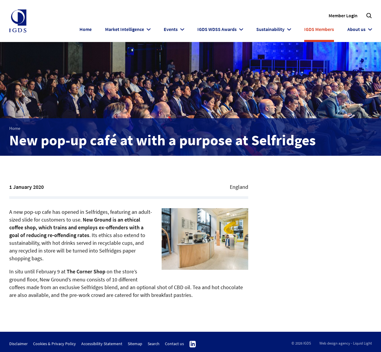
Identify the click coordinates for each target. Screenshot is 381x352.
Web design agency (334, 343)
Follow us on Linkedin (192, 344)
